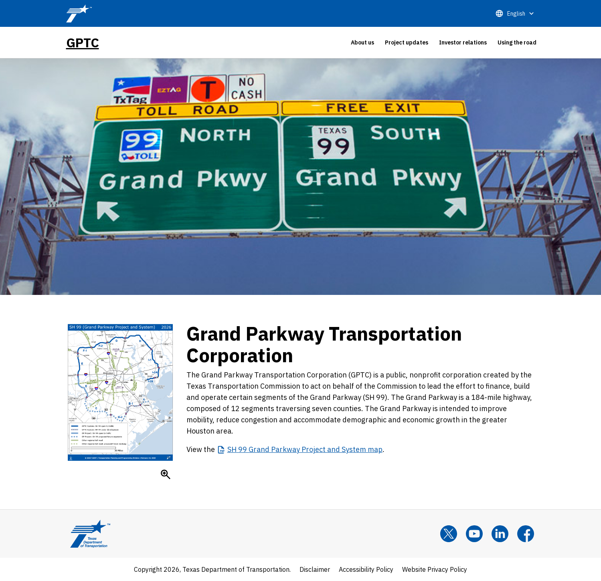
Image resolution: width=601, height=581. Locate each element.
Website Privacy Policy (434, 569)
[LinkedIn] (500, 533)
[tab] (362, 42)
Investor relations (463, 42)
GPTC (82, 42)
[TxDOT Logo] (79, 13)
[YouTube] (474, 533)
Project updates (406, 42)
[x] (448, 533)
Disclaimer (314, 569)
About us (362, 42)
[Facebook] (525, 533)
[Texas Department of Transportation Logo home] (90, 534)
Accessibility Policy (366, 569)
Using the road (517, 42)
